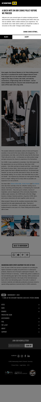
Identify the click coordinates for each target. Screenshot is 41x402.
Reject (6, 37)
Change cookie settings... (30, 32)
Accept (27, 37)
